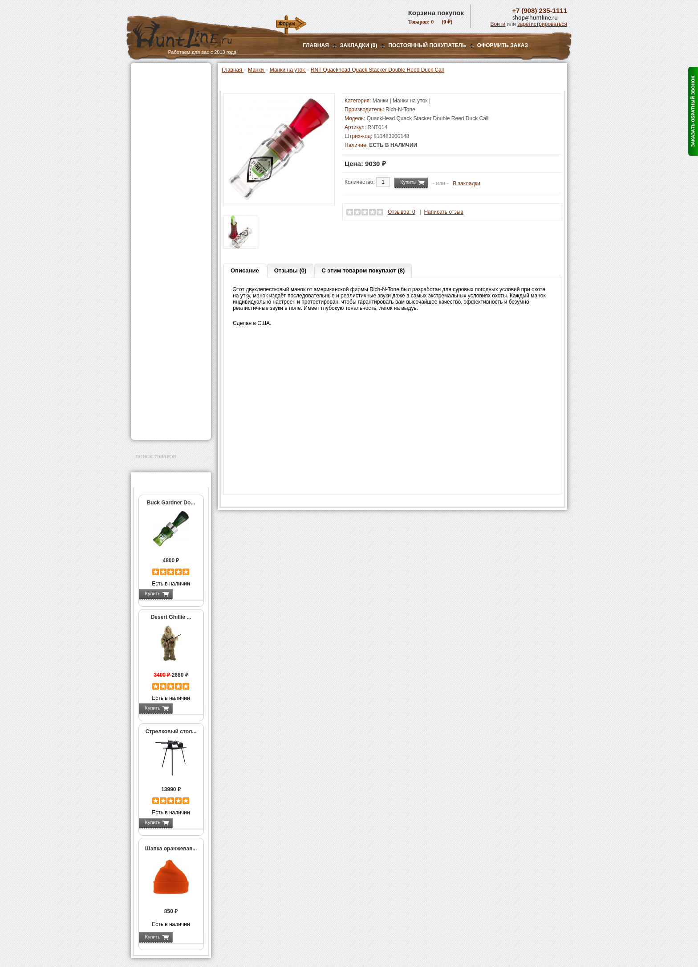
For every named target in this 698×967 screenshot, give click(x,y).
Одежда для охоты (161, 307)
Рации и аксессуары (164, 130)
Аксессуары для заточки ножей (169, 400)
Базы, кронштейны (162, 119)
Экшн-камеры (155, 278)
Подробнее (187, 593)
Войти (498, 24)
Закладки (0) (358, 45)
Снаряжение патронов (166, 234)
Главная (316, 45)
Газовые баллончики (165, 74)
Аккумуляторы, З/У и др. (169, 256)
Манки (145, 141)
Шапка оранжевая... (171, 848)
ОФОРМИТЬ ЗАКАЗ (502, 45)
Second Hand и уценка (166, 426)
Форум (287, 23)
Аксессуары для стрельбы (158, 321)
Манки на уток (163, 150)
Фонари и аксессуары (166, 245)
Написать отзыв (443, 212)
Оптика (146, 96)
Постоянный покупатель (427, 45)
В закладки (466, 183)
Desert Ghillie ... (171, 617)
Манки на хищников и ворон (171, 181)
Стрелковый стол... (171, 731)
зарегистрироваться (542, 24)
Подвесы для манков (170, 194)
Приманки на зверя (162, 222)
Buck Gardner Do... (171, 503)
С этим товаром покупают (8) (363, 270)
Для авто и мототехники (168, 414)
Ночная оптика (156, 108)
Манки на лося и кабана (174, 169)
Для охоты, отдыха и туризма (164, 372)
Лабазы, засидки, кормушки (160, 208)
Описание (245, 270)
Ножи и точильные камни (170, 386)
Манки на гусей (163, 160)
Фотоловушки (155, 267)
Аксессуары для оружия (169, 335)
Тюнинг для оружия (163, 346)
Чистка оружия (156, 357)
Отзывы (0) (290, 270)
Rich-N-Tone (400, 109)
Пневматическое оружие (169, 85)
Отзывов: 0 (401, 212)
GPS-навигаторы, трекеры (160, 292)
